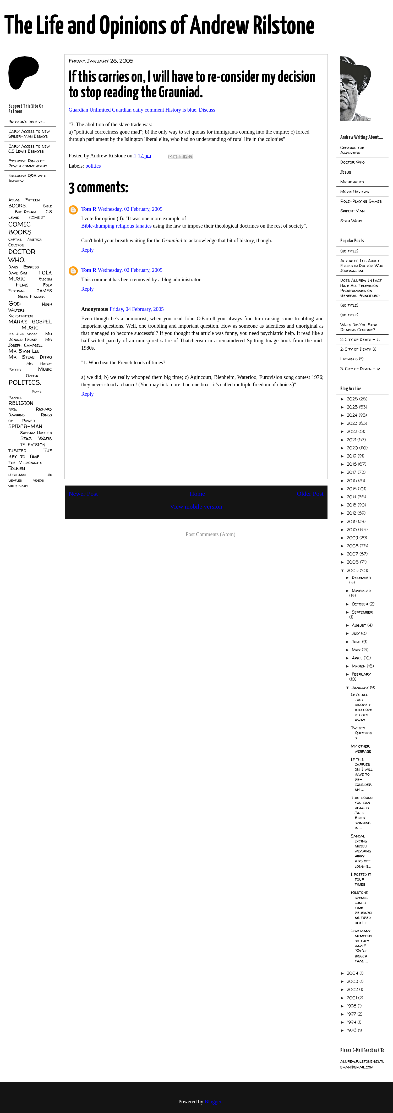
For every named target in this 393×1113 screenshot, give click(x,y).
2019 (352, 456)
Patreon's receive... (26, 121)
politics (93, 166)
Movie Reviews (354, 191)
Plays (36, 391)
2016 (352, 480)
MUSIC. (30, 327)
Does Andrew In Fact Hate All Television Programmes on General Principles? (361, 287)
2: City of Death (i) (358, 349)
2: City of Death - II (360, 339)
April (358, 658)
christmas (17, 474)
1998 (352, 1006)
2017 (352, 472)
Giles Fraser (31, 296)
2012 (352, 513)
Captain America (25, 239)
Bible (47, 206)
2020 (353, 448)
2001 (352, 998)
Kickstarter (20, 316)
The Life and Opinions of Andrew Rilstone (159, 26)
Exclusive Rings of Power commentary (27, 163)
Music (45, 369)
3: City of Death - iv (360, 369)
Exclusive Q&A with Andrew (27, 178)
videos (38, 480)
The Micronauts (25, 462)
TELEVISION (32, 445)
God (14, 303)
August (359, 625)
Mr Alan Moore (22, 334)
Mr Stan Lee (24, 351)
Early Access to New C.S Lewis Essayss (29, 148)
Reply (87, 250)
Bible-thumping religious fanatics (116, 226)
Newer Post (83, 493)
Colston (16, 245)
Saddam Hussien (36, 433)
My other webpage (361, 748)
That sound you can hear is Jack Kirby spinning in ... (362, 812)
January (361, 687)
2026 (353, 399)
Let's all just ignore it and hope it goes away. (361, 707)
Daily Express (23, 267)
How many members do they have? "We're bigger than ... (361, 946)
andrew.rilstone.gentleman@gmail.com (362, 1064)
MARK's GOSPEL (30, 321)
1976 (352, 1030)
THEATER (17, 451)
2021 (352, 440)
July (356, 633)
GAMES (44, 291)
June (357, 641)
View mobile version (196, 506)
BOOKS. (17, 205)
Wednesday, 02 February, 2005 (130, 209)
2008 (353, 546)
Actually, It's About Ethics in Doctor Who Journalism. (361, 265)
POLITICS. (24, 382)
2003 (353, 981)
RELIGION (20, 403)
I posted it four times (361, 879)
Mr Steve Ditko (30, 357)
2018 (352, 464)
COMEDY (37, 217)
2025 (353, 407)
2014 (352, 497)
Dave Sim (17, 273)
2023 (353, 423)
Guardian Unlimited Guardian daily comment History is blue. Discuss (142, 110)
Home (197, 493)
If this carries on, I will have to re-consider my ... (362, 774)
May (357, 650)
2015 (352, 489)
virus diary (18, 486)
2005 (353, 570)
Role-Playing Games (361, 201)
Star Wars (36, 438)
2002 (353, 989)
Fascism (45, 279)
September (362, 612)
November (361, 590)
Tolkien (16, 468)
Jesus (345, 172)
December (361, 577)
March (359, 666)
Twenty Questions (361, 733)
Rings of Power (30, 417)
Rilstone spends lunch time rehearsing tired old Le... (361, 907)
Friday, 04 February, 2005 (137, 309)
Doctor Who (352, 162)
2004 (353, 973)
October (360, 604)
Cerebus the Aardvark (352, 150)
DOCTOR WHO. (22, 255)
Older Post (310, 493)
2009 (353, 538)
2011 (351, 521)
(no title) (349, 251)
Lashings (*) (351, 359)
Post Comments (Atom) (210, 534)
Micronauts (352, 182)
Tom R (88, 209)
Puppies (14, 397)
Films (22, 284)
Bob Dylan (25, 211)
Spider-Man (352, 211)
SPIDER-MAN (25, 426)
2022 (352, 431)
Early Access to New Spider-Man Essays (29, 133)
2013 (352, 505)
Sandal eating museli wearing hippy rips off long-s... (361, 851)
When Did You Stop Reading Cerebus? (358, 327)
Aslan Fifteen (24, 200)
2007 (353, 554)
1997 (352, 1014)
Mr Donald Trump (30, 336)
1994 (352, 1022)
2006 (353, 562)
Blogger (213, 1101)
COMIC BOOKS (19, 228)
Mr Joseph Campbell (30, 342)
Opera (32, 375)
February (361, 674)
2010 (352, 529)
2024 (353, 415)
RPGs (12, 409)
